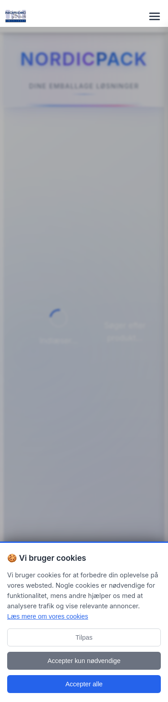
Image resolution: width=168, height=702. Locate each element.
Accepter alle (84, 684)
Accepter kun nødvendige (84, 660)
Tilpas (84, 637)
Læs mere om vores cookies (47, 616)
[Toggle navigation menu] (154, 16)
